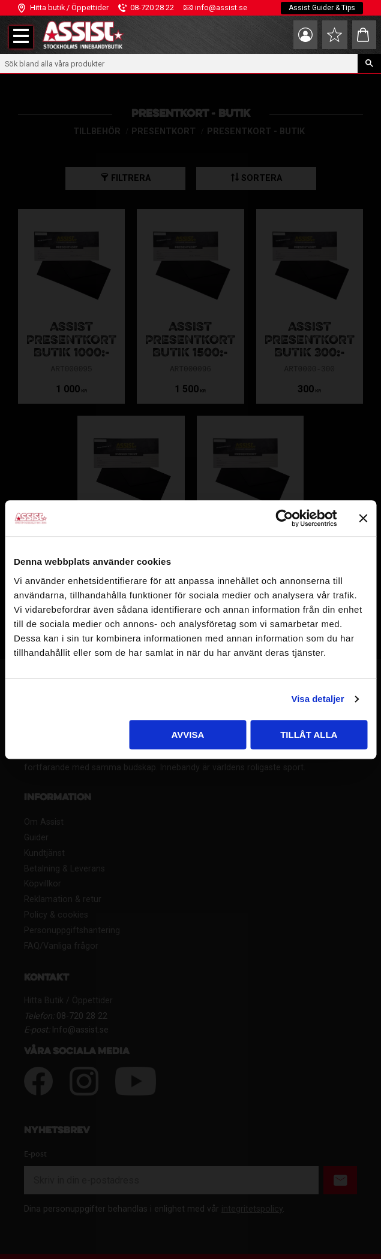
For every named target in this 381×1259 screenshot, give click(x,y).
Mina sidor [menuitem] (305, 34)
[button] (21, 37)
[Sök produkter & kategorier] (179, 63)
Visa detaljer (317, 699)
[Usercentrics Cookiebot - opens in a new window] (284, 518)
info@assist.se (221, 7)
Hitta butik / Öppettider (69, 7)
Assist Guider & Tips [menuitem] (322, 8)
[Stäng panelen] (363, 518)
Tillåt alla (308, 735)
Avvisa (188, 735)
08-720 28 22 (152, 7)
